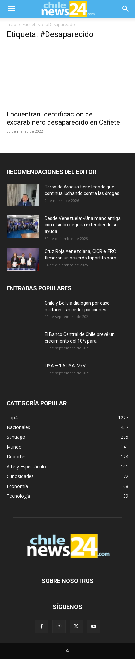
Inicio (11, 24)
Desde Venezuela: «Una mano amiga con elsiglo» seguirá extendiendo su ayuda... (83, 225)
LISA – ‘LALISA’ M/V (65, 365)
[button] (11, 9)
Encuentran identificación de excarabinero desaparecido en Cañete (63, 118)
